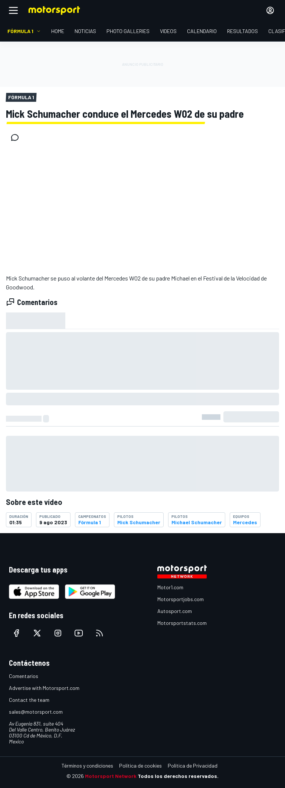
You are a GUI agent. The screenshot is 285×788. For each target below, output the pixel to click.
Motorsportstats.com (182, 623)
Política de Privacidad (192, 765)
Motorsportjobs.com (180, 599)
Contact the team (29, 700)
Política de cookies (140, 765)
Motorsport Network (111, 776)
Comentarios (23, 676)
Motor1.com (170, 587)
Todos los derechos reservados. (178, 776)
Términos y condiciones (87, 765)
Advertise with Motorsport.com (44, 688)
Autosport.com (174, 611)
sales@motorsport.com (36, 711)
